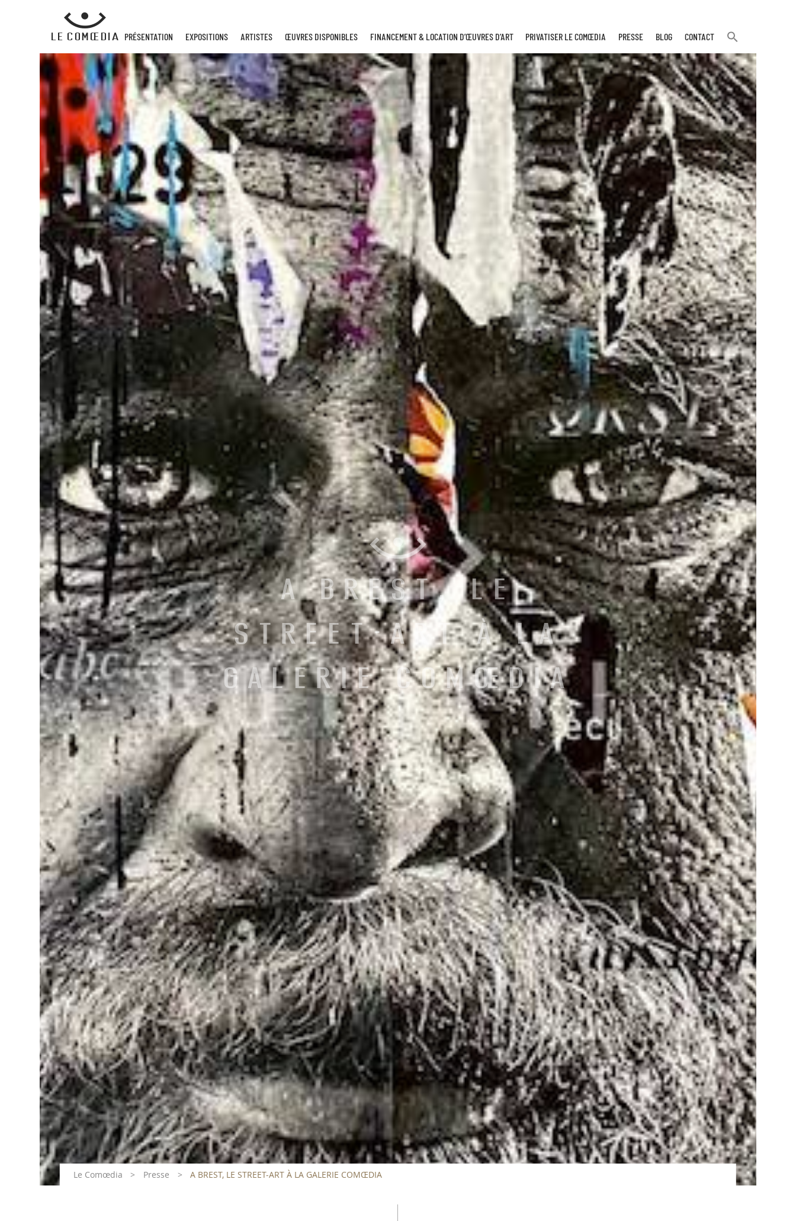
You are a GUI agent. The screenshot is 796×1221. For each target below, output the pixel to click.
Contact (699, 37)
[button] (733, 42)
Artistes (256, 37)
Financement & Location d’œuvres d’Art (441, 37)
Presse (630, 37)
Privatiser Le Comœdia (565, 37)
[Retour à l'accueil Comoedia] (85, 26)
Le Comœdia (98, 1174)
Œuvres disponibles (321, 37)
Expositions (206, 37)
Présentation (148, 37)
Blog (664, 37)
